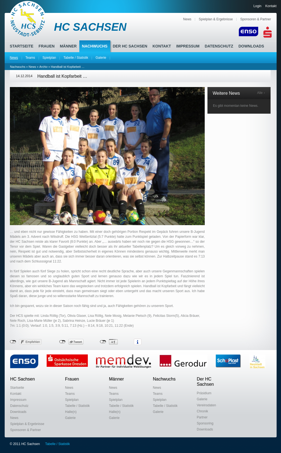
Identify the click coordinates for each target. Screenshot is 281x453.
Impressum (187, 46)
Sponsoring (205, 423)
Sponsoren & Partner (255, 19)
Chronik (202, 411)
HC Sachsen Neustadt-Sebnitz (28, 19)
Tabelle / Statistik (75, 58)
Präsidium (204, 393)
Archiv (43, 66)
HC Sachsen (22, 379)
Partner (202, 417)
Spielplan (49, 58)
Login (257, 6)
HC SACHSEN (90, 26)
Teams (30, 58)
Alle (260, 93)
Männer (68, 46)
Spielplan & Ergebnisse (216, 19)
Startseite (21, 46)
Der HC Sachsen (130, 46)
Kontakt (271, 6)
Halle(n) (71, 412)
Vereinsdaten (206, 405)
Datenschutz (219, 46)
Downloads (251, 46)
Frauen (47, 46)
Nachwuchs (94, 46)
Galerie (100, 58)
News (187, 19)
